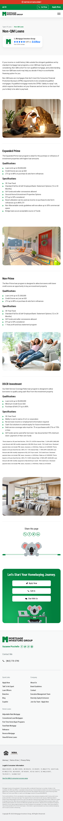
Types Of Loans (7, 27)
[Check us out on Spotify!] (31, 646)
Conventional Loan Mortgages (12, 718)
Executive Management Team (40, 694)
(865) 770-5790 (12, 661)
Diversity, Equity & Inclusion (39, 698)
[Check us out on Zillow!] (28, 646)
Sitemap (5, 760)
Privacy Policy (25, 760)
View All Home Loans (9, 737)
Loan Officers (6, 690)
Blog (3, 698)
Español (5, 702)
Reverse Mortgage (8, 733)
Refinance (5, 730)
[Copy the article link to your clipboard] (25, 534)
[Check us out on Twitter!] (25, 646)
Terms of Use (14, 760)
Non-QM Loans (18, 27)
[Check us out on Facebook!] (21, 646)
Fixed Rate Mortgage (9, 726)
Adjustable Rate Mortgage (11, 714)
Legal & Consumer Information (13, 765)
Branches (5, 694)
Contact (33, 690)
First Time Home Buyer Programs (13, 722)
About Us (33, 683)
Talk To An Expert (8, 686)
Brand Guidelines (36, 686)
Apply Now (56, 7)
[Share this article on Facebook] (29, 534)
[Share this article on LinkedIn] (38, 534)
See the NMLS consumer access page (15, 778)
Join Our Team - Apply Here (39, 702)
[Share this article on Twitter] (34, 534)
